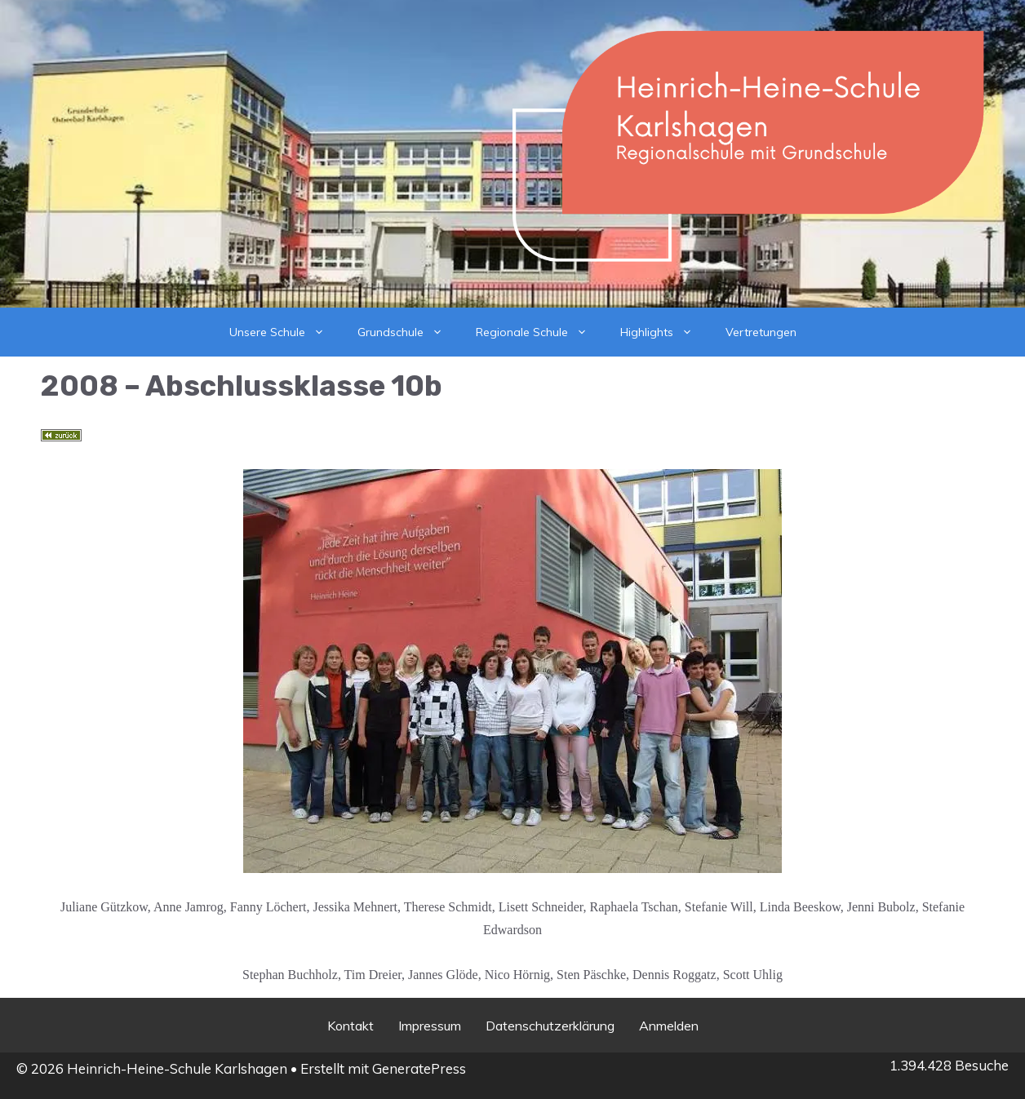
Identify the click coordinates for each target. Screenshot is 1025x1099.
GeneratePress (419, 1068)
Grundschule (408, 332)
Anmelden (669, 1025)
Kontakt (350, 1025)
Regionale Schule (540, 332)
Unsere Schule (285, 332)
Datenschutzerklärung (550, 1025)
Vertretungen (760, 332)
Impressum (429, 1025)
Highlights (664, 332)
